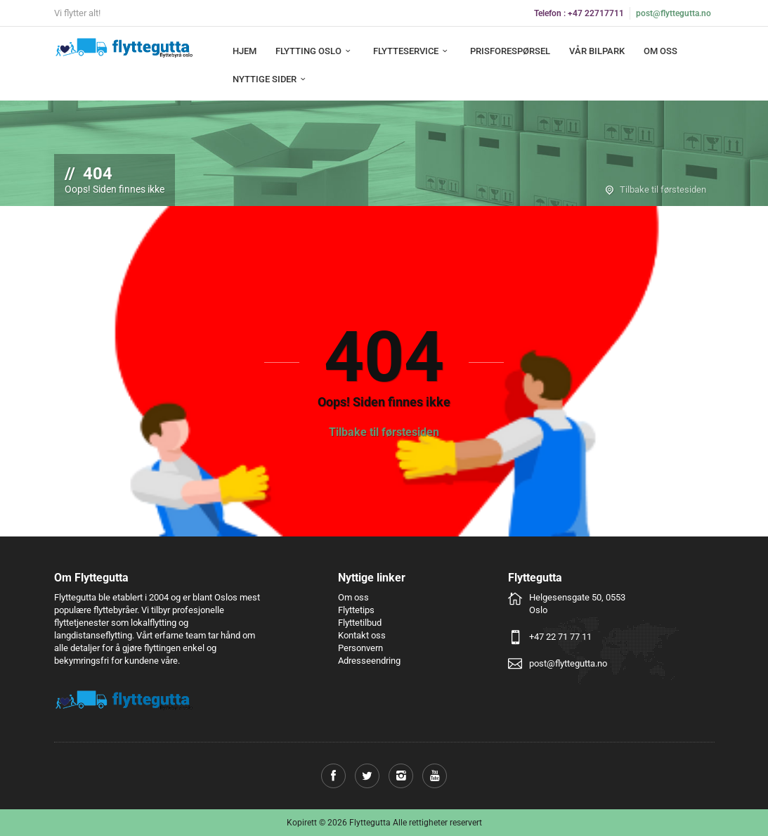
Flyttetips (356, 610)
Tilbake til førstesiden (663, 189)
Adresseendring (369, 660)
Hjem (244, 51)
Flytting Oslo (314, 51)
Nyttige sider (271, 79)
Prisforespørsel (510, 51)
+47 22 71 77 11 (560, 636)
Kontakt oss (362, 635)
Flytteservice (412, 51)
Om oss (660, 51)
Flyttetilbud (360, 622)
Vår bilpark (597, 51)
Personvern (360, 648)
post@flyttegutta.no (673, 13)
